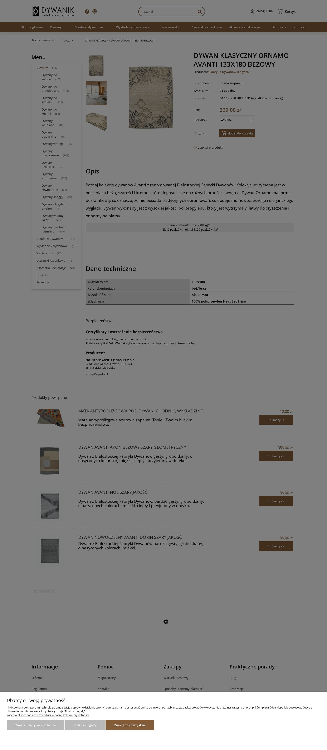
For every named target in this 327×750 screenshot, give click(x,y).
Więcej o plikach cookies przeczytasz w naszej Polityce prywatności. (48, 715)
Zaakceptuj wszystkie (130, 725)
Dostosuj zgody (85, 725)
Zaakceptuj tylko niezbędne (35, 725)
